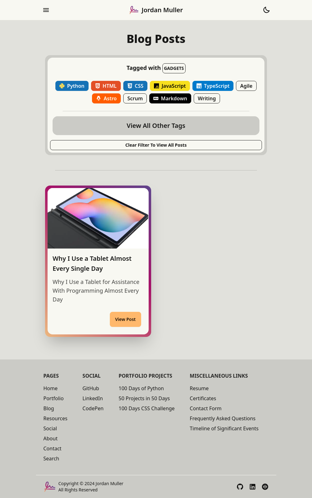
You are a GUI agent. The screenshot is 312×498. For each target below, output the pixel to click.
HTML (106, 85)
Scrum (135, 98)
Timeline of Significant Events (224, 428)
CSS (135, 85)
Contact (52, 448)
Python (71, 85)
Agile (246, 85)
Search (51, 458)
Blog (48, 408)
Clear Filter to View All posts (156, 145)
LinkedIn (93, 398)
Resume (199, 388)
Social (50, 428)
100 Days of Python (141, 388)
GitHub (91, 388)
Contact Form (206, 408)
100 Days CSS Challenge (147, 408)
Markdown (170, 98)
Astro (106, 98)
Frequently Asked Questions (222, 418)
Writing (207, 98)
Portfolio (53, 398)
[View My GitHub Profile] (240, 486)
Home (50, 388)
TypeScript (213, 85)
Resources (55, 418)
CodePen (93, 408)
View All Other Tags (156, 125)
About (50, 438)
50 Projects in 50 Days (144, 398)
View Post (125, 319)
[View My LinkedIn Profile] (252, 486)
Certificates (203, 398)
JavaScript (170, 85)
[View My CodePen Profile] (265, 486)
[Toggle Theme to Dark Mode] (266, 10)
